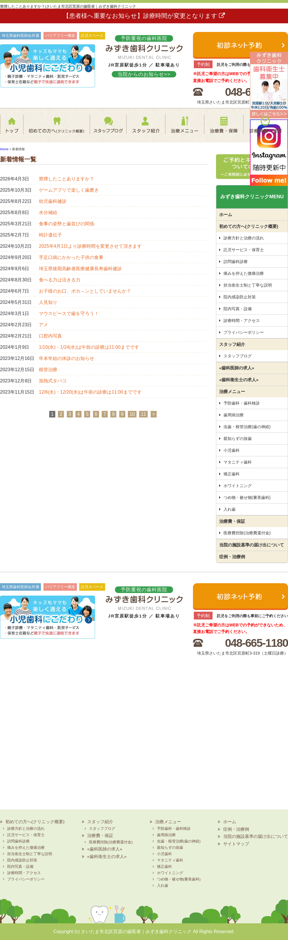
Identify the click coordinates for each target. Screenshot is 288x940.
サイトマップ (236, 843)
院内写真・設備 (237, 308)
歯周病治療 (233, 415)
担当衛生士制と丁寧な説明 (247, 285)
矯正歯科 (231, 474)
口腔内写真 (50, 335)
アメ (43, 324)
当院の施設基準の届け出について (251, 544)
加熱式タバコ (53, 380)
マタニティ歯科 (237, 462)
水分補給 (48, 212)
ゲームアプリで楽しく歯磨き (69, 190)
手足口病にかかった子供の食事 (71, 257)
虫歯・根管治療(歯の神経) (246, 426)
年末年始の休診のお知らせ (66, 358)
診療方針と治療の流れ (243, 238)
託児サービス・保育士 (243, 249)
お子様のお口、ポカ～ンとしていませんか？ (85, 291)
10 (132, 414)
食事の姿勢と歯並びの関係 (66, 223)
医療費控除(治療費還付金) (246, 533)
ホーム (13, 128)
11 (143, 414)
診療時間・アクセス (241, 320)
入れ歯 (229, 509)
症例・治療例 (232, 556)
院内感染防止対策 (239, 297)
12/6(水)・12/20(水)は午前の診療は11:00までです (90, 392)
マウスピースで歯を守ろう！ (69, 313)
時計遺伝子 (50, 234)
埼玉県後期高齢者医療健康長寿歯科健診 (80, 268)
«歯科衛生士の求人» (239, 379)
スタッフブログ (103, 128)
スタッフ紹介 (143, 128)
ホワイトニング (237, 485)
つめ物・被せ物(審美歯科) (246, 497)
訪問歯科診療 (235, 261)
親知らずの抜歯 (237, 438)
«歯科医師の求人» (236, 367)
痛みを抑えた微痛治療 (243, 273)
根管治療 (48, 369)
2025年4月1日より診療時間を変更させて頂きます (90, 246)
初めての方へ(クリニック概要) (55, 128)
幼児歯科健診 (53, 201)
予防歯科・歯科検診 (241, 403)
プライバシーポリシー (243, 332)
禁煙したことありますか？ (66, 178)
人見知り (48, 302)
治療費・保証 (223, 128)
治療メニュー (184, 128)
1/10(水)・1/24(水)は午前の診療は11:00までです (89, 347)
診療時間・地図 (265, 128)
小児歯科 (231, 450)
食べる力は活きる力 (59, 279)
